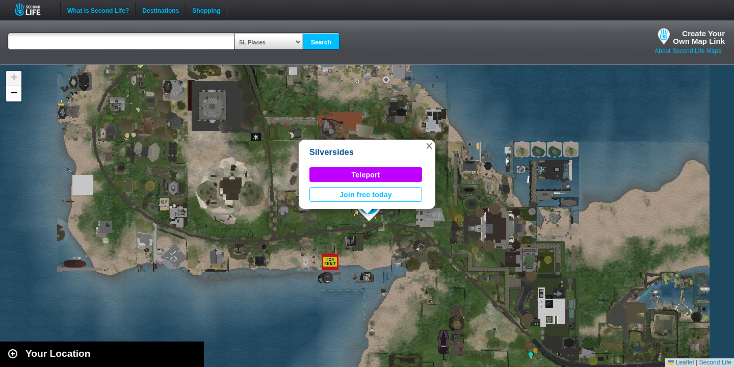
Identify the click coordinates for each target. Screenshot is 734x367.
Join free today (365, 195)
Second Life (33, 9)
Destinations (160, 9)
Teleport (366, 175)
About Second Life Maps (687, 51)
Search (321, 42)
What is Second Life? (98, 9)
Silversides (331, 152)
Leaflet (681, 362)
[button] (429, 146)
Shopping (206, 9)
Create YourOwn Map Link (699, 37)
